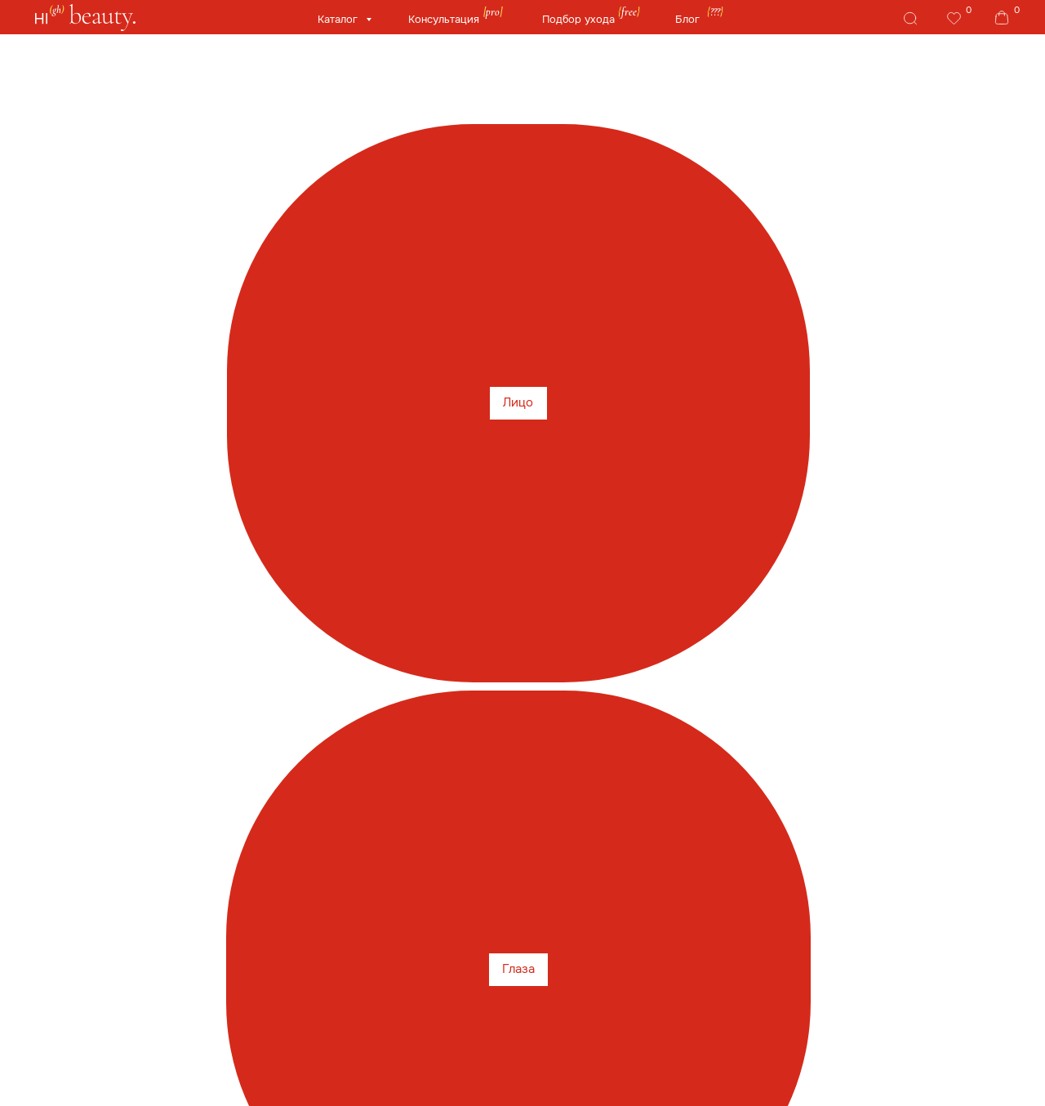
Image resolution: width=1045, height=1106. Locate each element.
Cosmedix (260, 218)
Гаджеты (693, 146)
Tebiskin (160, 257)
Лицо (100, 146)
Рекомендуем (560, 295)
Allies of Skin (356, 218)
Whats (607, 964)
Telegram (854, 964)
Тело (351, 146)
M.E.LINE (464, 295)
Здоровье (811, 146)
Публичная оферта (582, 1051)
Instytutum (337, 257)
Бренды (925, 146)
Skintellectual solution (821, 257)
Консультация (443, 19)
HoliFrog (641, 218)
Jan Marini (245, 257)
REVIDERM (700, 257)
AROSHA (937, 257)
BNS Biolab (606, 257)
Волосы (584, 146)
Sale (100, 218)
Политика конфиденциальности (617, 1077)
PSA (844, 218)
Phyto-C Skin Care (747, 218)
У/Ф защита (462, 146)
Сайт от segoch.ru (833, 1077)
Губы (269, 146)
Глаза (185, 146)
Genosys (450, 218)
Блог (687, 19)
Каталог (339, 19)
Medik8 (421, 257)
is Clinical (172, 218)
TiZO (89, 257)
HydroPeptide (546, 218)
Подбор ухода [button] (578, 19)
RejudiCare (920, 218)
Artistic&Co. (509, 257)
